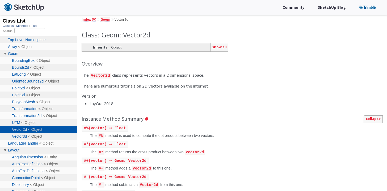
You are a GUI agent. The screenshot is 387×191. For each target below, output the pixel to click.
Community (294, 7)
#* (101, 151)
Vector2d (100, 75)
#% (101, 135)
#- (101, 185)
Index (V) (89, 19)
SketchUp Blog (332, 7)
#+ (101, 168)
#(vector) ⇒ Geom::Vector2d (116, 160)
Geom (105, 19)
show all (219, 47)
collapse (373, 117)
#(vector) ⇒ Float (105, 127)
